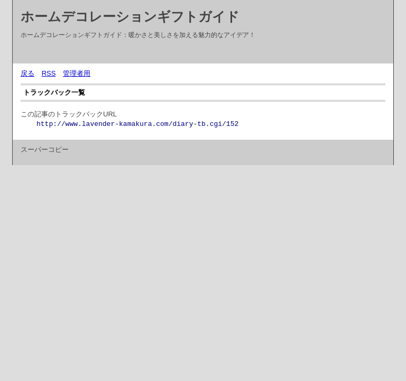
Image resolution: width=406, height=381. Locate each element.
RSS (49, 73)
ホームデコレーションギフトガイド (130, 16)
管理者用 (76, 73)
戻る (27, 73)
